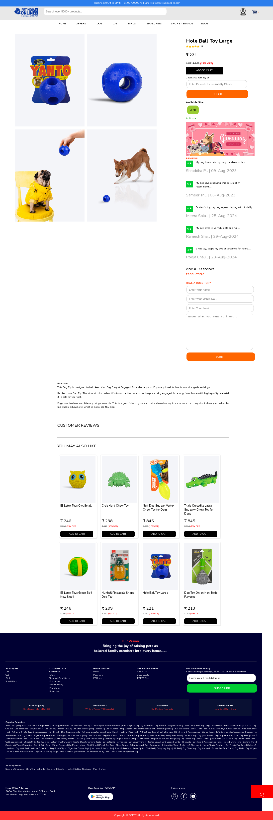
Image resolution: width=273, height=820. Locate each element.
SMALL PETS (154, 23)
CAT (115, 23)
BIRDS (132, 23)
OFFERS (81, 23)
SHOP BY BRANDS (182, 23)
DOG (99, 23)
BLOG (204, 23)
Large (193, 109)
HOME (62, 23)
